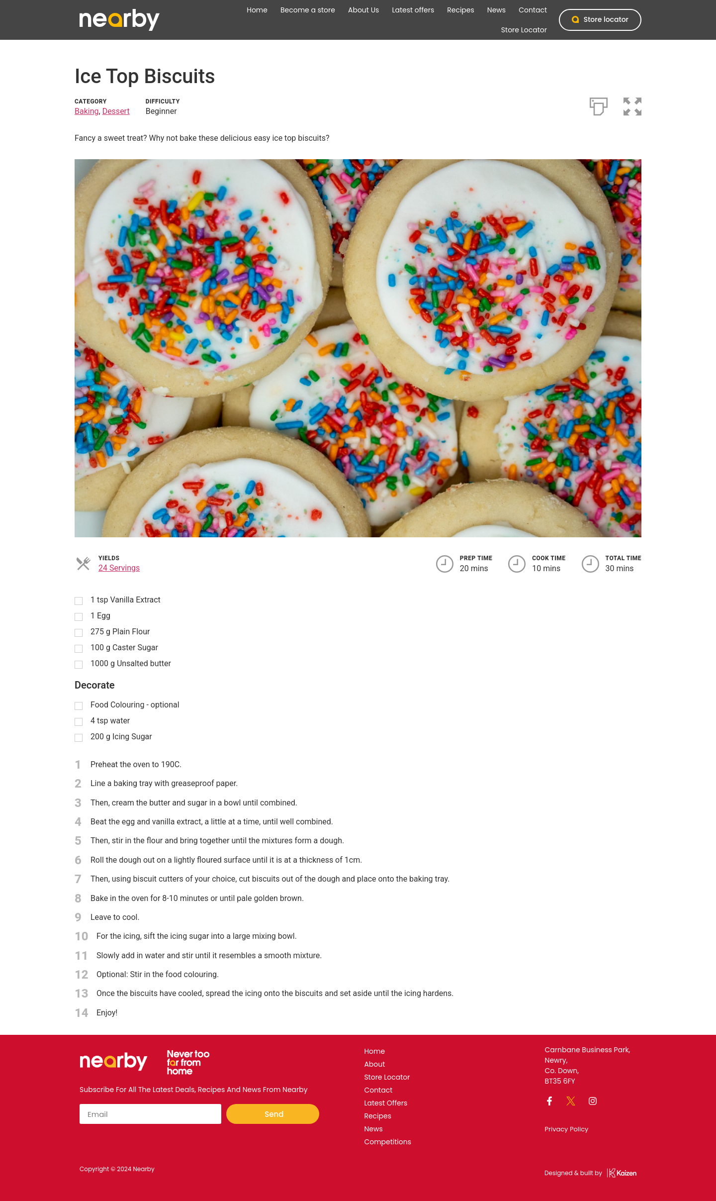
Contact (533, 10)
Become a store (307, 10)
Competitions (387, 1142)
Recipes (460, 10)
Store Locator (524, 30)
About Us (363, 10)
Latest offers (413, 10)
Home (257, 10)
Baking (87, 111)
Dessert (116, 111)
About (374, 1064)
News (496, 10)
